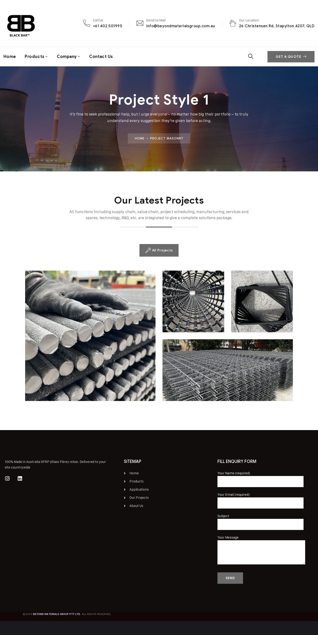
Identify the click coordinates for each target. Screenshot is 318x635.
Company (67, 56)
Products (34, 56)
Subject (260, 522)
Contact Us (101, 56)
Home (9, 56)
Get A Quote (291, 56)
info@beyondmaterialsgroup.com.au (180, 26)
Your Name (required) (260, 479)
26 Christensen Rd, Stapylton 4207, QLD (277, 26)
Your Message (261, 550)
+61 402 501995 (107, 26)
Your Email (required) (260, 500)
